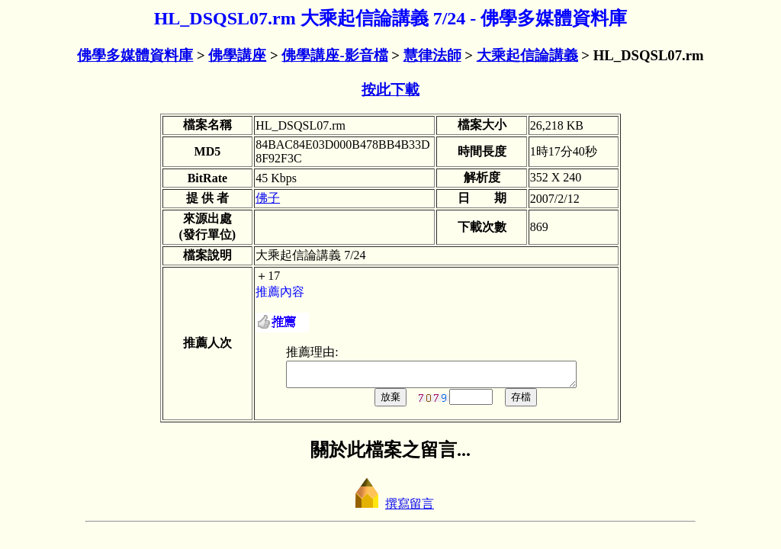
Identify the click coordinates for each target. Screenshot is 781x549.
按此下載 (390, 90)
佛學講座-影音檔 (334, 55)
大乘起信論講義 (527, 55)
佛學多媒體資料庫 (135, 55)
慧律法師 (432, 55)
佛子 (268, 197)
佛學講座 (237, 55)
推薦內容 (280, 291)
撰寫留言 (390, 508)
